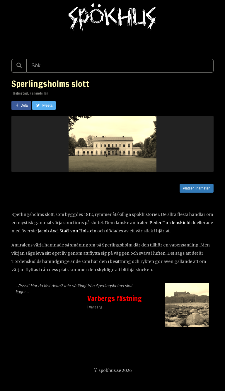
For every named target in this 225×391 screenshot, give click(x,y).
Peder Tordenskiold (169, 222)
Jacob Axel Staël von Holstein (67, 231)
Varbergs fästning (114, 298)
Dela (21, 105)
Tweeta (44, 105)
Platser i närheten (196, 188)
